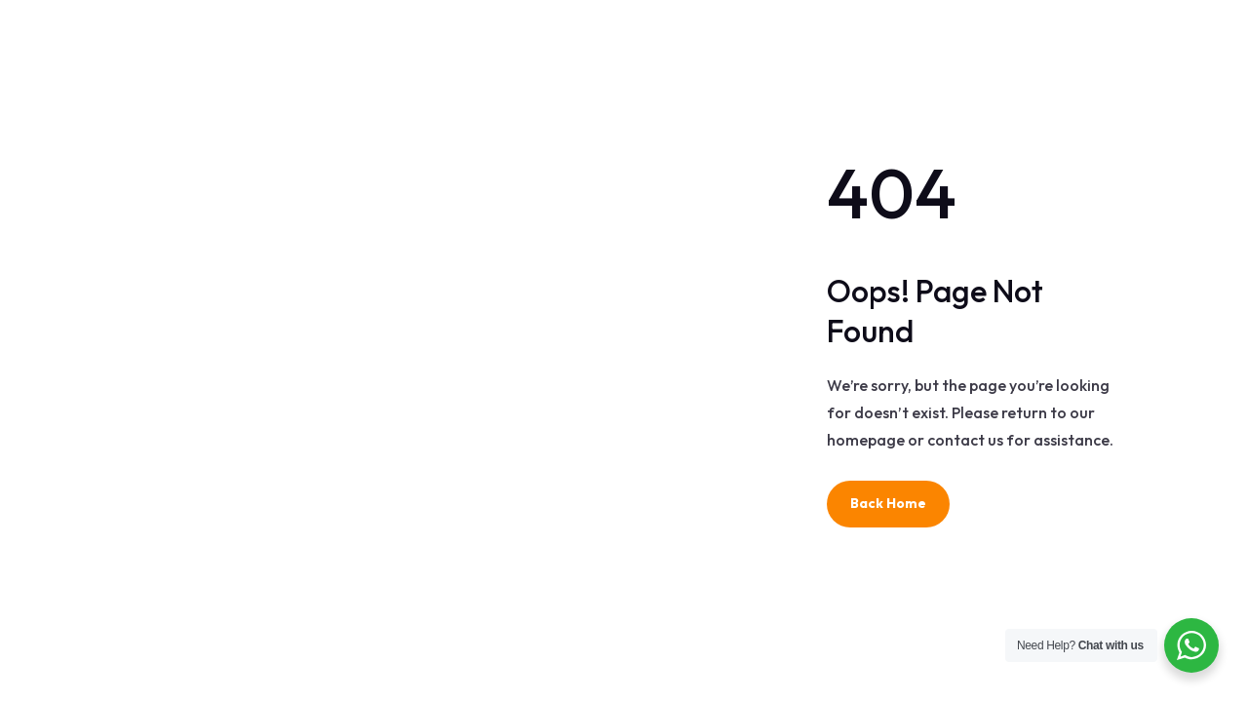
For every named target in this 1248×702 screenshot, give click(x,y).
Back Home (888, 503)
